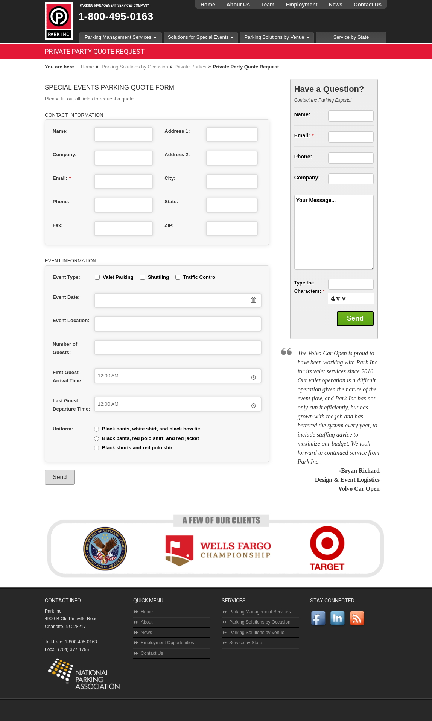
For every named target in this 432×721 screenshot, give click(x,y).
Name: (60, 131)
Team (268, 5)
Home (208, 5)
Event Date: (66, 297)
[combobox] (178, 300)
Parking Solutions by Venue (277, 37)
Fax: (58, 225)
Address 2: (177, 154)
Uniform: (63, 429)
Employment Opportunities (167, 642)
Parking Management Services (121, 37)
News (336, 5)
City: (169, 178)
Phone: (61, 201)
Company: (65, 154)
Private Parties (191, 67)
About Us (238, 5)
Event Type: (66, 277)
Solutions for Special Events (201, 37)
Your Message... (316, 200)
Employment (302, 5)
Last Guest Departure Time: (71, 405)
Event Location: (71, 320)
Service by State (351, 37)
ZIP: (169, 225)
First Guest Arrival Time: (67, 376)
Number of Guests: (65, 348)
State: (171, 201)
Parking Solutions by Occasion (135, 67)
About (146, 622)
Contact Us (368, 5)
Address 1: (177, 131)
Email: (62, 178)
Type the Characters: (309, 287)
